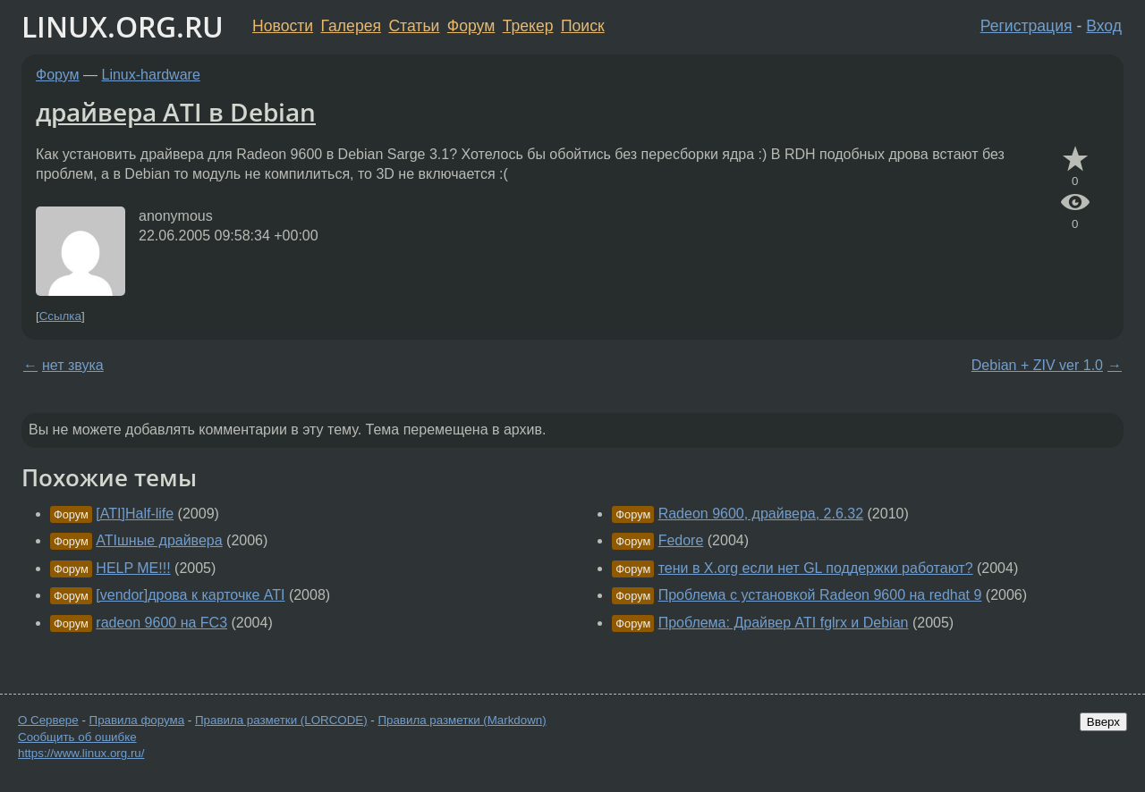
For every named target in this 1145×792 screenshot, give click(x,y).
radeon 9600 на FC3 (161, 622)
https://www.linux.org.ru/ (81, 753)
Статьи (413, 26)
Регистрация (1026, 26)
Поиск (583, 26)
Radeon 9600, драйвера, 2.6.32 (760, 513)
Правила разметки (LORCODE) (281, 720)
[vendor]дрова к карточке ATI (190, 594)
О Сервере (48, 720)
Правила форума (137, 720)
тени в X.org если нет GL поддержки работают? (815, 568)
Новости (282, 26)
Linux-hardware (151, 74)
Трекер (528, 26)
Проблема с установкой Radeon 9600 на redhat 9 (820, 594)
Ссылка (60, 316)
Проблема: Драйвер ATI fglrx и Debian (783, 622)
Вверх (1103, 722)
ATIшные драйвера (159, 540)
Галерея (351, 26)
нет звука (73, 365)
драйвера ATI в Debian (176, 112)
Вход (1104, 26)
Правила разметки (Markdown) (461, 720)
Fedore (681, 540)
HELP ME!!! (133, 568)
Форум (471, 26)
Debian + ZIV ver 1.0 (1037, 365)
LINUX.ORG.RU (122, 26)
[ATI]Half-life (135, 513)
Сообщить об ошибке (77, 737)
